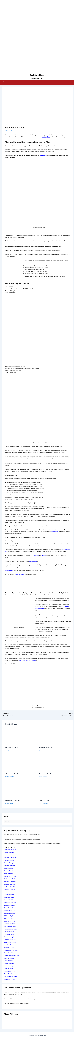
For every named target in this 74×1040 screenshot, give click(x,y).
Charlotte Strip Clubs (9, 889)
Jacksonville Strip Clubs (10, 876)
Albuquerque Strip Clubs (10, 929)
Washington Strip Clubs (10, 903)
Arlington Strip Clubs (9, 979)
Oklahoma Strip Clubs (9, 916)
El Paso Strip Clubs (9, 895)
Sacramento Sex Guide (12, 801)
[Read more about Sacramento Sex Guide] (21, 789)
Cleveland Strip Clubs (9, 971)
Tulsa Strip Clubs (8, 969)
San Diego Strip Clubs (9, 866)
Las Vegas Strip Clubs (9, 921)
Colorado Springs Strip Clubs (11, 955)
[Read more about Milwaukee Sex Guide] (54, 736)
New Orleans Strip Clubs (10, 977)
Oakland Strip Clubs (9, 963)
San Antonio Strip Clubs (10, 863)
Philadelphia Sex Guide (46, 774)
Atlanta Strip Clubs (9, 947)
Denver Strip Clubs (9, 900)
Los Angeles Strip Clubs (10, 850)
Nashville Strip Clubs (9, 911)
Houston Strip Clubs (9, 855)
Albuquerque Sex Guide (13, 774)
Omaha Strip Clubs (9, 953)
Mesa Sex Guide (44, 801)
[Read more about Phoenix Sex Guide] (21, 736)
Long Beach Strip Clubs (10, 940)
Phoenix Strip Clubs (9, 860)
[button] (71, 82)
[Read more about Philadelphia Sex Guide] (54, 763)
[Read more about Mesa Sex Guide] (54, 789)
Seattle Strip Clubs (9, 897)
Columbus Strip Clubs (9, 884)
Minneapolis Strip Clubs (10, 966)
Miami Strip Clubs (8, 961)
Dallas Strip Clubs (8, 868)
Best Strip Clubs (46, 137)
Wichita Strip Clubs (9, 974)
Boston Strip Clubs (9, 908)
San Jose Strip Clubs (9, 871)
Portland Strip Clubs (9, 918)
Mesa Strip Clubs (8, 945)
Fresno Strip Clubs (9, 934)
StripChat (43, 555)
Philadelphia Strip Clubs (10, 858)
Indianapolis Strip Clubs (10, 881)
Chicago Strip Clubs (9, 852)
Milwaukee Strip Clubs (10, 926)
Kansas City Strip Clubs (10, 942)
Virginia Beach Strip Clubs (10, 950)
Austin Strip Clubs (8, 873)
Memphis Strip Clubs (9, 905)
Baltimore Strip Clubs (9, 913)
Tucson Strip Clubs (9, 932)
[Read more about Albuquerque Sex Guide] (21, 763)
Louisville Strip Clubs (9, 924)
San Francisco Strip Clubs (10, 879)
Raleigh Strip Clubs (9, 958)
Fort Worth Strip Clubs (10, 887)
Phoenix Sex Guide (11, 747)
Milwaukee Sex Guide (46, 747)
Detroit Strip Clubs (9, 892)
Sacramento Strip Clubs (10, 937)
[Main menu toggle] (3, 81)
